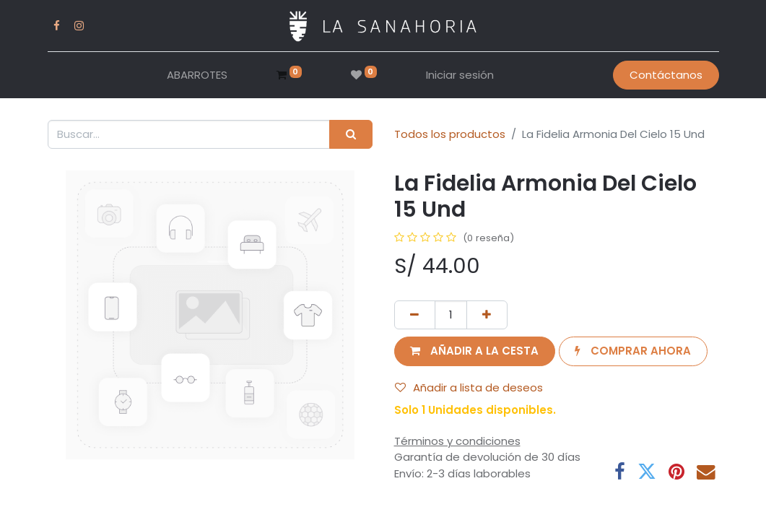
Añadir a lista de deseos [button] (469, 387)
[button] (474, 351)
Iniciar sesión (460, 74)
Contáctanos (666, 74)
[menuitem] (197, 75)
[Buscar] (350, 135)
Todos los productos (449, 134)
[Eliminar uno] (414, 315)
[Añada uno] (487, 315)
